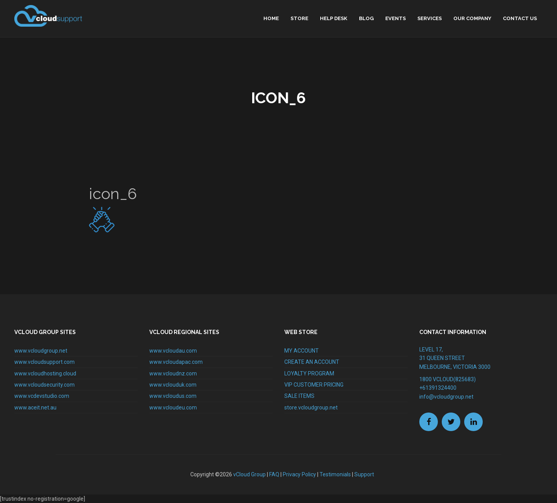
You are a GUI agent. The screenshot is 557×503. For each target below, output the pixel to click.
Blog (366, 18)
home (271, 18)
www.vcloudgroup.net (40, 351)
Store (299, 18)
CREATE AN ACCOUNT (311, 362)
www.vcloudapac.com (176, 362)
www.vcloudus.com (172, 396)
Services (429, 18)
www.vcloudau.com (173, 351)
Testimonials (335, 474)
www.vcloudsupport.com (44, 362)
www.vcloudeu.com (173, 407)
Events (395, 18)
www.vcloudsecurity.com (44, 385)
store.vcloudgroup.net (311, 407)
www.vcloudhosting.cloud (45, 373)
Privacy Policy (299, 474)
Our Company (472, 18)
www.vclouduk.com (172, 385)
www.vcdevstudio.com (41, 396)
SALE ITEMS (299, 396)
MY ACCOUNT (301, 351)
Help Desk (333, 18)
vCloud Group (249, 474)
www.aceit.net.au (35, 407)
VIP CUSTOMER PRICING (313, 385)
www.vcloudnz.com (173, 373)
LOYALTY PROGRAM (309, 373)
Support (364, 474)
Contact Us (520, 18)
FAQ (274, 474)
